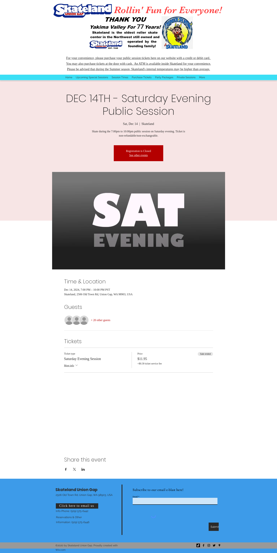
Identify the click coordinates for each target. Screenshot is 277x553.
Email (135, 497)
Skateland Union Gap (76, 489)
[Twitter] (214, 545)
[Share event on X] (74, 469)
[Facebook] (203, 545)
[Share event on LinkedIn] (83, 469)
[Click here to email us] (77, 506)
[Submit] (214, 527)
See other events (138, 155)
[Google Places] (219, 545)
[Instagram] (209, 545)
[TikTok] (198, 545)
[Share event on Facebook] (65, 469)
